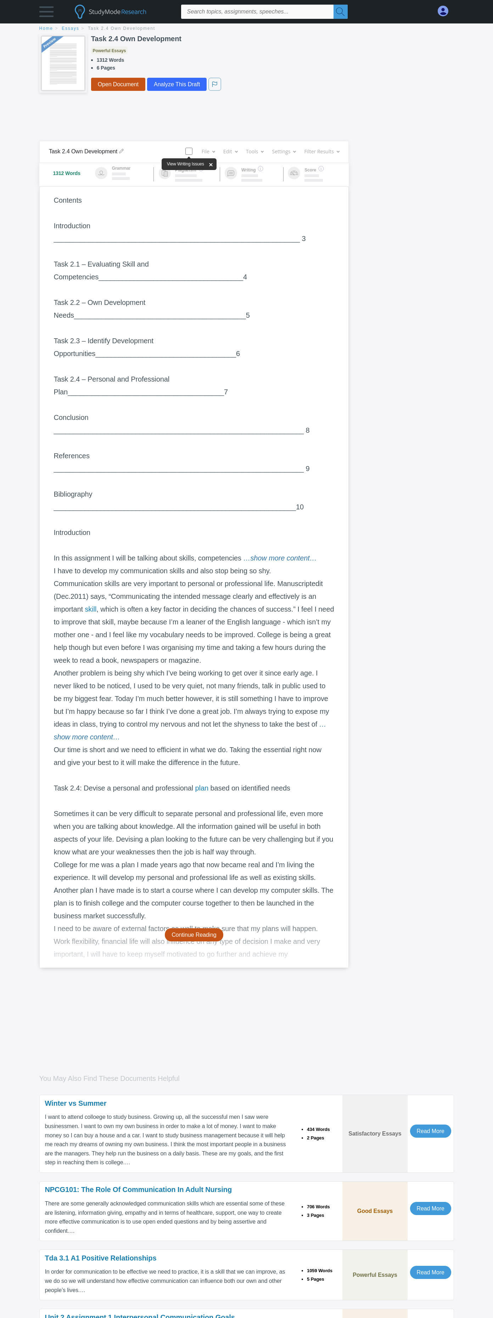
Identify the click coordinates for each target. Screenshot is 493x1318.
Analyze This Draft (177, 84)
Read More (430, 1131)
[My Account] (446, 11)
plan (201, 788)
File (208, 151)
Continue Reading (194, 935)
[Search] (341, 12)
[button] (46, 13)
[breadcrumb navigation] (246, 29)
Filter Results (321, 151)
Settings (284, 151)
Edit (230, 151)
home (46, 28)
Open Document (118, 84)
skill (90, 609)
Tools (255, 151)
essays (70, 28)
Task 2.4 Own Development (121, 28)
